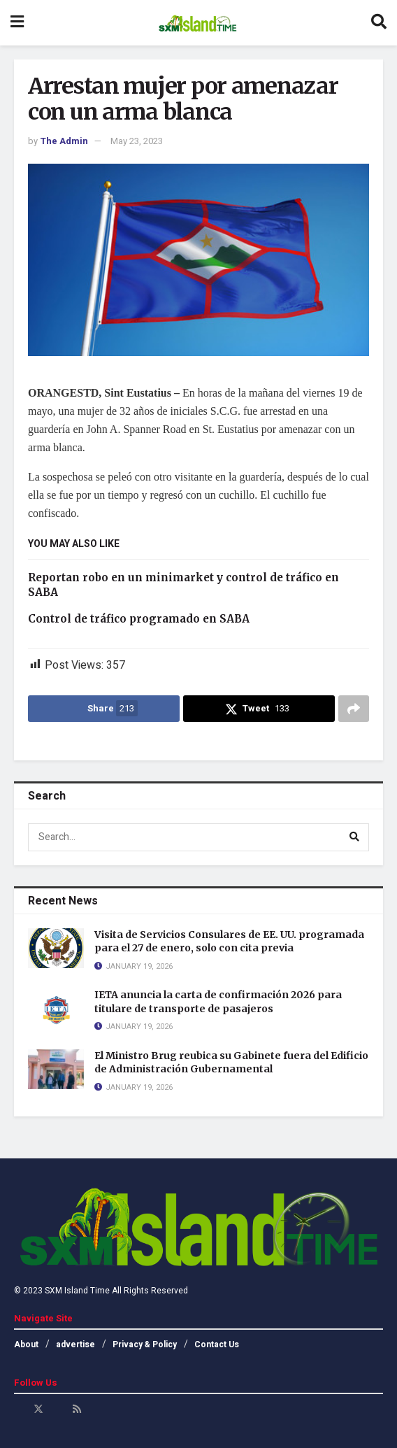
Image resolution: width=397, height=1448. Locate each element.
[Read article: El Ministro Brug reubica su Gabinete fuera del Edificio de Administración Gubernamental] (56, 1069)
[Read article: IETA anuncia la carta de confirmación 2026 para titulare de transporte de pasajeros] (56, 1008)
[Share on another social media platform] (353, 708)
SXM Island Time (77, 1290)
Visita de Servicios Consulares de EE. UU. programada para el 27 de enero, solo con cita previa (229, 941)
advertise (75, 1344)
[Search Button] (379, 22)
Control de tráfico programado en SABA (139, 618)
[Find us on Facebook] (19, 1409)
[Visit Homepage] (197, 23)
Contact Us (216, 1344)
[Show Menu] (17, 22)
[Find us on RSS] (77, 1409)
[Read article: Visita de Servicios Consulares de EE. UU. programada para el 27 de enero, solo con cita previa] (56, 948)
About (26, 1344)
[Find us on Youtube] (58, 1409)
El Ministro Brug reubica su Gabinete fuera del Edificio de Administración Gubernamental (231, 1062)
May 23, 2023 (136, 141)
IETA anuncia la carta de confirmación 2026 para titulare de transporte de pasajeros (218, 1001)
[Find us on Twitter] (38, 1409)
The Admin (64, 141)
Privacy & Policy (145, 1344)
